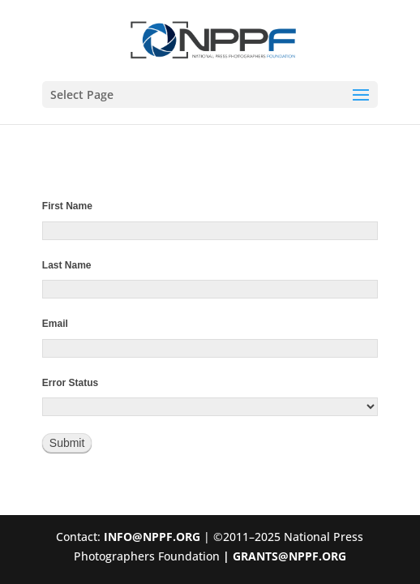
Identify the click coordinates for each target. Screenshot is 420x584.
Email (55, 323)
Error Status (70, 383)
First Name (67, 206)
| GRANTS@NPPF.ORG (283, 556)
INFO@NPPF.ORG (152, 536)
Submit (67, 442)
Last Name (67, 265)
